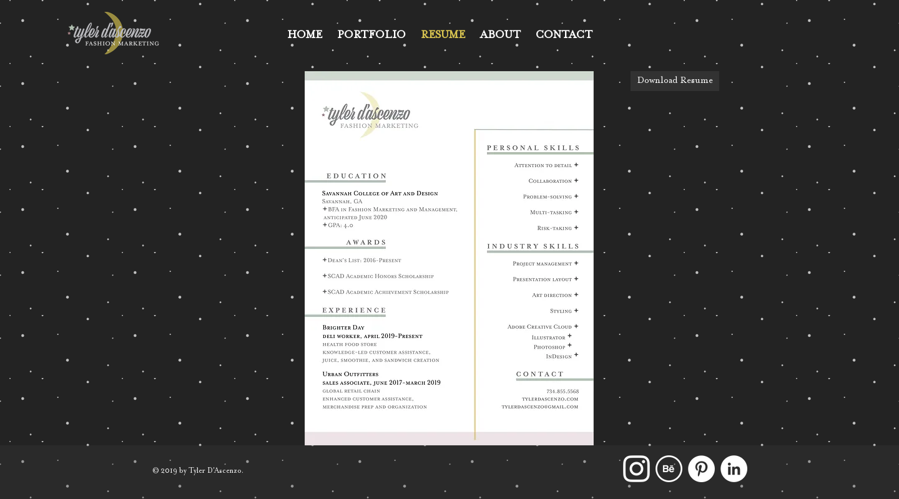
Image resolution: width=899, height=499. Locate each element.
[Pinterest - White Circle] (701, 468)
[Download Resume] (675, 81)
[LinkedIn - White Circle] (733, 468)
